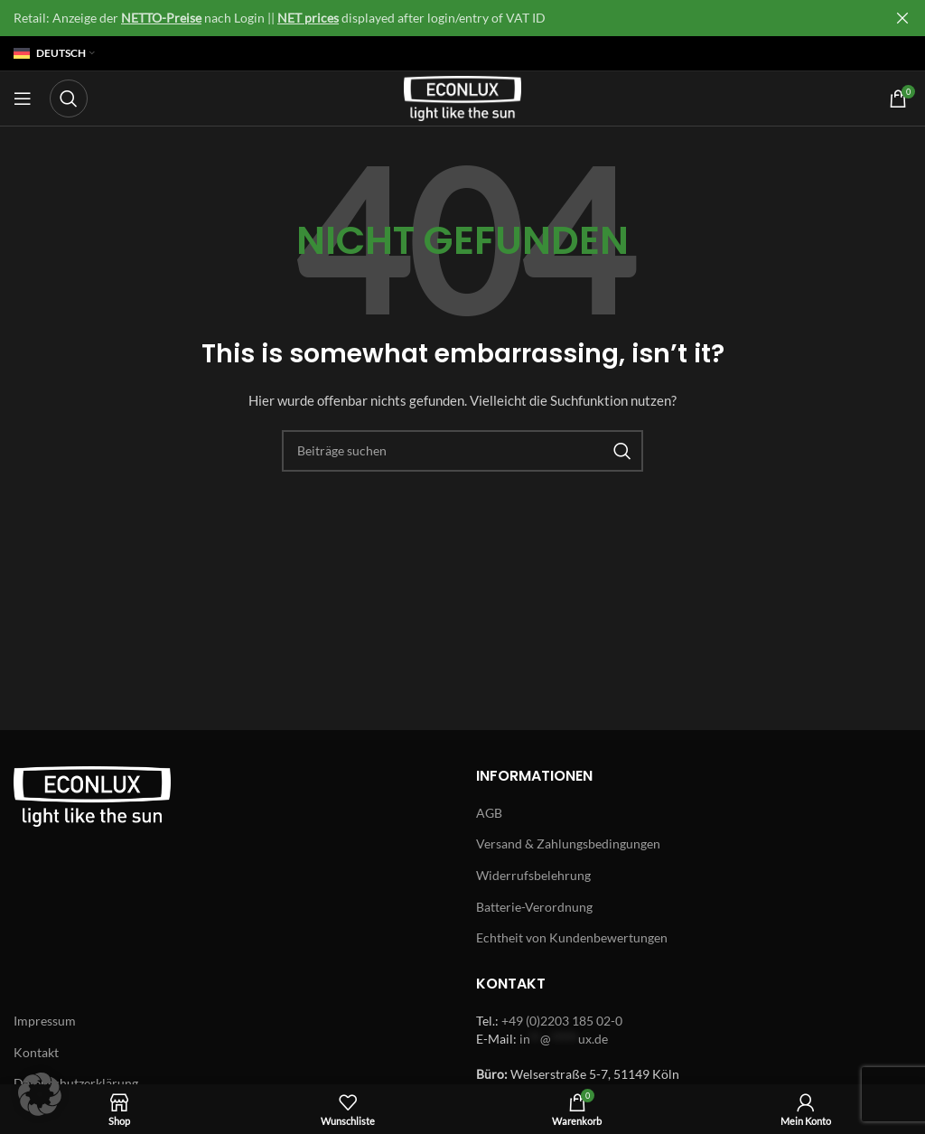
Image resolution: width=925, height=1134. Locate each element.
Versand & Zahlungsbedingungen (568, 843)
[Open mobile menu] (23, 98)
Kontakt (36, 1052)
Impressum (45, 1020)
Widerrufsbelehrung (533, 875)
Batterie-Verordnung (534, 906)
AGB (489, 812)
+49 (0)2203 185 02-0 (561, 1020)
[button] (39, 1094)
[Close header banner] (902, 18)
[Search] (69, 98)
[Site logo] (462, 97)
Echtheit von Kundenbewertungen (572, 937)
